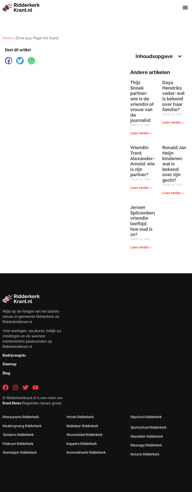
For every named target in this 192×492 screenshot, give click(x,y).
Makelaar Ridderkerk (82, 426)
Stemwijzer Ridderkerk (19, 452)
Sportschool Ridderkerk (148, 427)
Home (7, 38)
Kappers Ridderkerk (81, 444)
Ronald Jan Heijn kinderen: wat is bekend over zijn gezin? (174, 164)
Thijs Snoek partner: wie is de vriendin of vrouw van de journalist (142, 101)
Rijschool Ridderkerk (146, 417)
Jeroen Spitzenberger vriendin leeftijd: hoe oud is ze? (145, 221)
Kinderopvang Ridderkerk (22, 426)
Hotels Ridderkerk (80, 417)
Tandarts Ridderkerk (18, 435)
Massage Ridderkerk (146, 445)
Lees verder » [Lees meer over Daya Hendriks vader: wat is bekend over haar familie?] (173, 122)
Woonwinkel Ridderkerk (84, 435)
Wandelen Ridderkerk (146, 436)
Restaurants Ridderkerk (20, 417)
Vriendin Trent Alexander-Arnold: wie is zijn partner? (142, 161)
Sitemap (9, 364)
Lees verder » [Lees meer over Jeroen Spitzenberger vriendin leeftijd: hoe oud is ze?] (141, 247)
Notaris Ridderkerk (144, 454)
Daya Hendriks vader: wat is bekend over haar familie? (173, 96)
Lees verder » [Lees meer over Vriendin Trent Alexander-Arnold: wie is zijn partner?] (141, 188)
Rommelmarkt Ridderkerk (86, 452)
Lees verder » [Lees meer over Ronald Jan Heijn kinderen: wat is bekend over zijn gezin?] (173, 193)
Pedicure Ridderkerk (17, 444)
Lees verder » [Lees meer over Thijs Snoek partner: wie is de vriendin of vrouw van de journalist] (141, 133)
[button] (185, 7)
